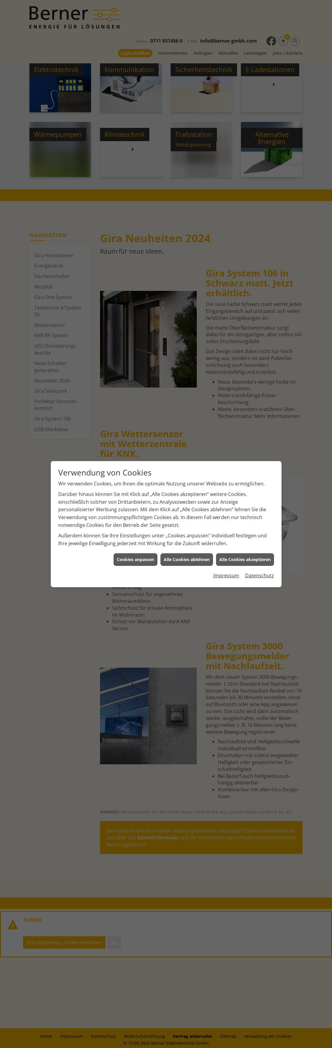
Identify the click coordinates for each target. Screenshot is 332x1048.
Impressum (226, 493)
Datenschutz (259, 493)
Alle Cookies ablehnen (187, 477)
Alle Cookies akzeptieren (245, 477)
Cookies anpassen (135, 477)
